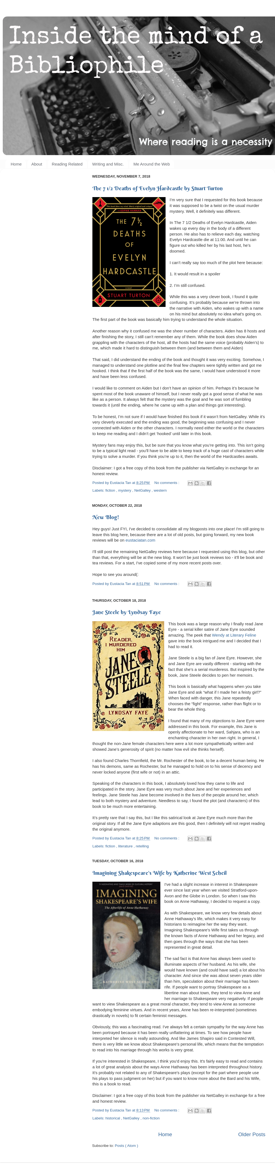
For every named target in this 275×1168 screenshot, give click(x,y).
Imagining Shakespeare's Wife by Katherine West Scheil (159, 872)
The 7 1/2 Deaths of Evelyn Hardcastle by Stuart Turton (157, 188)
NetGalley (143, 490)
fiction (110, 490)
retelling (142, 846)
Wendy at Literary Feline (234, 635)
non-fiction (151, 1118)
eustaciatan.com (140, 540)
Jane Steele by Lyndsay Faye (126, 612)
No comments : (167, 483)
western (160, 490)
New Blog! (105, 517)
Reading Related (67, 164)
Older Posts (251, 1134)
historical (113, 1118)
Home (16, 164)
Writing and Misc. (108, 164)
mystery (125, 490)
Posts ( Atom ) (126, 1146)
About (36, 164)
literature (126, 846)
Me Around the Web (151, 164)
